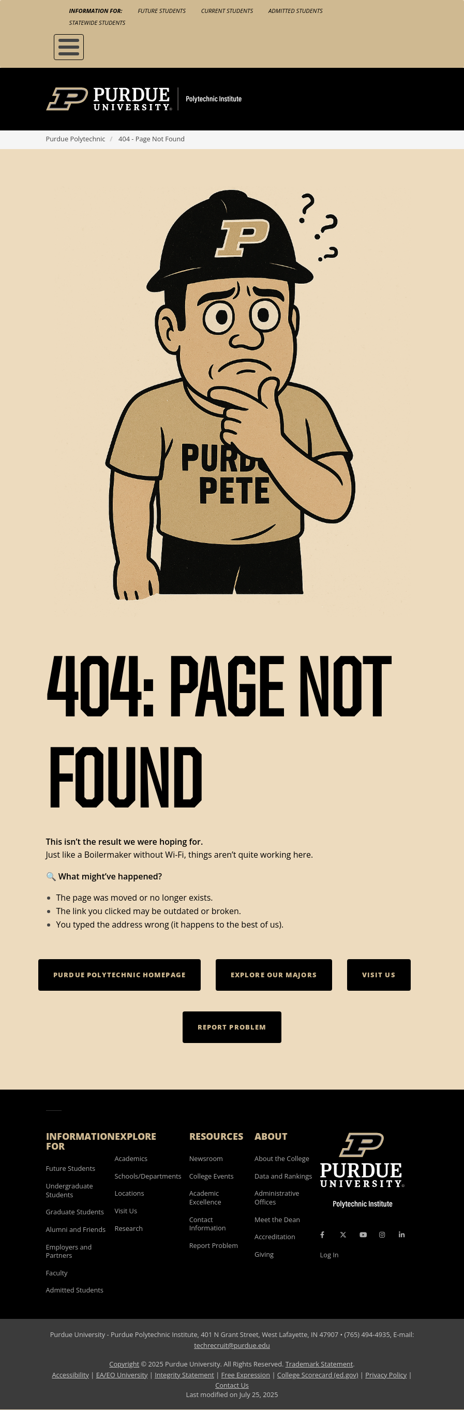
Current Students (227, 10)
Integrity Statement (184, 1374)
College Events (211, 1176)
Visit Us (126, 1210)
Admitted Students (295, 10)
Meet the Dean (277, 1219)
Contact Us (232, 1385)
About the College (282, 1158)
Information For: (96, 10)
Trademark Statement (319, 1364)
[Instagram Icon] (382, 1234)
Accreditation (275, 1236)
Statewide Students (97, 22)
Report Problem (213, 1245)
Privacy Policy (386, 1374)
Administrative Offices (277, 1197)
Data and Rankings (283, 1176)
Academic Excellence (205, 1197)
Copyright (124, 1364)
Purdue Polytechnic (76, 138)
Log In (329, 1254)
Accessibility (70, 1374)
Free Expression (246, 1374)
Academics (131, 1158)
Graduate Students (75, 1211)
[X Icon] (344, 1234)
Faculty (57, 1272)
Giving (264, 1254)
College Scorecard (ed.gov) (317, 1374)
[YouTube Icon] (363, 1234)
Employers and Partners (69, 1251)
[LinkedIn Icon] (402, 1234)
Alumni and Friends (76, 1229)
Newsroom (206, 1158)
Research (129, 1228)
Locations (129, 1193)
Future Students (161, 10)
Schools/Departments (148, 1176)
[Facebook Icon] (322, 1234)
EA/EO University (122, 1374)
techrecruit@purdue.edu (232, 1345)
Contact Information (207, 1224)
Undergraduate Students (69, 1190)
